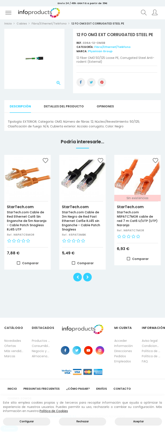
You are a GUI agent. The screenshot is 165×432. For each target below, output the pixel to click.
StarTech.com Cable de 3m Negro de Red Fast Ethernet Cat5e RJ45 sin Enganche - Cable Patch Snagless (81, 221)
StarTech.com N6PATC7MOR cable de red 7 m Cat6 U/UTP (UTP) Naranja (137, 218)
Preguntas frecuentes (41, 389)
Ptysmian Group (100, 51)
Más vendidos (13, 351)
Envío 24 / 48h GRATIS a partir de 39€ (82, 3)
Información (123, 346)
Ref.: (79, 43)
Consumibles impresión (41, 346)
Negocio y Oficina (41, 351)
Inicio (12, 389)
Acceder (120, 341)
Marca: (81, 51)
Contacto (122, 389)
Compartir (80, 82)
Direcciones (123, 351)
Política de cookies (151, 356)
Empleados (122, 361)
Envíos (101, 389)
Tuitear (91, 82)
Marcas (9, 356)
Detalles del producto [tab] (64, 106)
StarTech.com (20, 207)
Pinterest (102, 82)
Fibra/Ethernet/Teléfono (112, 47)
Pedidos (120, 356)
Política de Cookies (54, 411)
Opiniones (105, 106)
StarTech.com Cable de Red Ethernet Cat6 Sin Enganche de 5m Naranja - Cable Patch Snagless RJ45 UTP (26, 221)
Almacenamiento (41, 356)
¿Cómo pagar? (78, 389)
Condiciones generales (151, 346)
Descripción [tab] (20, 106)
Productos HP (41, 341)
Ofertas (10, 346)
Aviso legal (149, 341)
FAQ (145, 361)
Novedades (12, 341)
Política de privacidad (151, 351)
